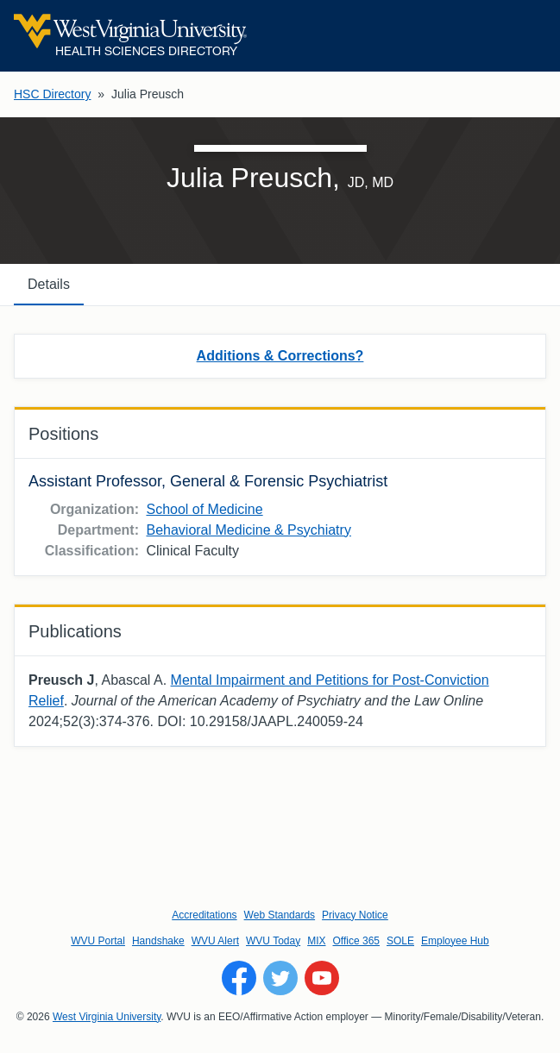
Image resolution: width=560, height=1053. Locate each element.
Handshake (158, 941)
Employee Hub (455, 941)
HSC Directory (52, 94)
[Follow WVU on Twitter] (280, 978)
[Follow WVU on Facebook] (239, 978)
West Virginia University (106, 1017)
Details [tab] (49, 284)
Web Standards (280, 915)
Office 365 (356, 941)
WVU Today (273, 941)
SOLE (400, 941)
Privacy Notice (355, 915)
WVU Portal (98, 941)
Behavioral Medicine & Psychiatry (248, 530)
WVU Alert (215, 941)
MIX (316, 941)
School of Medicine (204, 509)
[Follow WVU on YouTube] (322, 978)
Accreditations (204, 915)
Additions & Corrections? (280, 355)
